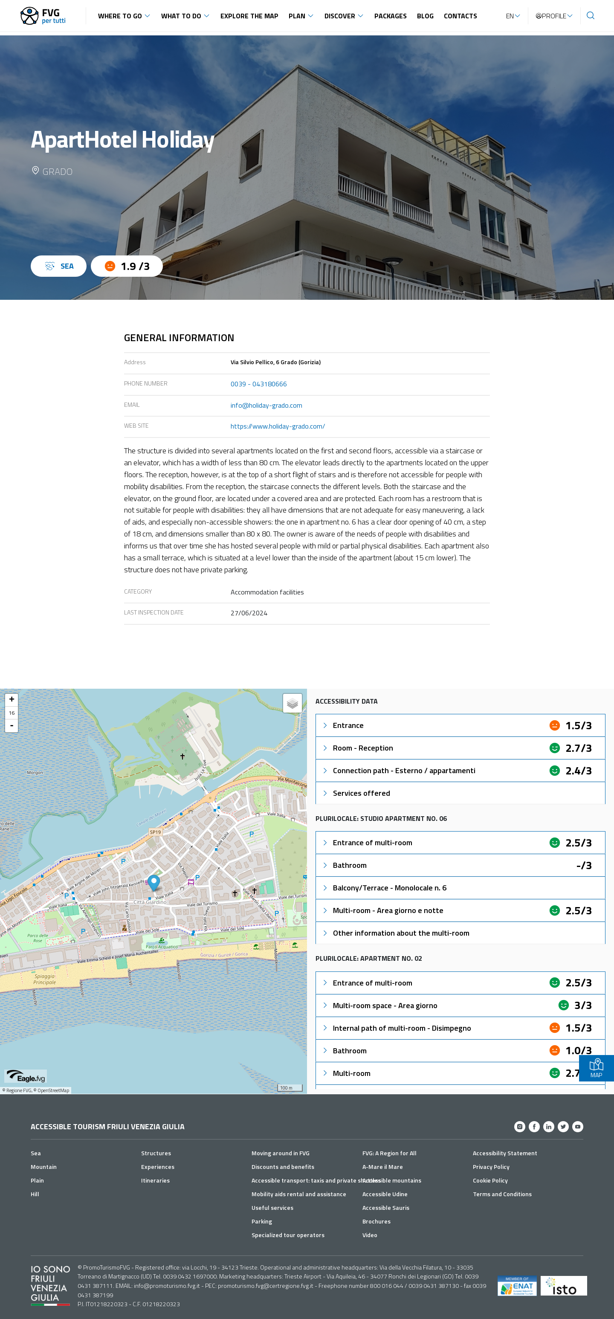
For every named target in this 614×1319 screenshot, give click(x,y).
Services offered (355, 793)
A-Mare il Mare (382, 1166)
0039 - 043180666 (259, 384)
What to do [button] (181, 16)
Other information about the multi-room (395, 933)
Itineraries (155, 1180)
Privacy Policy (491, 1166)
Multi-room (346, 1073)
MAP (596, 1068)
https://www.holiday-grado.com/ (278, 426)
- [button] (11, 725)
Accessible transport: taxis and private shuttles (316, 1180)
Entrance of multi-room (366, 842)
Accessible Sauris (385, 1207)
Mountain (44, 1166)
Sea (36, 1152)
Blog (425, 16)
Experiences (157, 1166)
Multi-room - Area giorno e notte (382, 910)
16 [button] (11, 713)
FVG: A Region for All (389, 1152)
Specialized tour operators (288, 1234)
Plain (37, 1180)
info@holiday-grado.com (266, 405)
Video (369, 1234)
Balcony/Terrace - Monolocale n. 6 (383, 887)
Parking (262, 1221)
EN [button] (510, 16)
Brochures (376, 1221)
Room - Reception (357, 748)
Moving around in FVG (281, 1152)
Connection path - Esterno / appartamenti (398, 770)
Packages (390, 16)
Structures (156, 1152)
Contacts (460, 16)
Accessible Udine (385, 1193)
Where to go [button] (120, 16)
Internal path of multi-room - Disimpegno (396, 1028)
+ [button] (11, 700)
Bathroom (344, 865)
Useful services (272, 1207)
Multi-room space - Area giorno (379, 1005)
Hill (35, 1193)
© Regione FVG (17, 1090)
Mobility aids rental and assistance (299, 1193)
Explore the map (249, 16)
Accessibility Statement (505, 1152)
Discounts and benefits (283, 1166)
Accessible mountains (391, 1180)
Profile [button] (550, 16)
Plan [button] (297, 16)
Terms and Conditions (502, 1193)
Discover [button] (339, 16)
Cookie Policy (490, 1180)
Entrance (342, 725)
